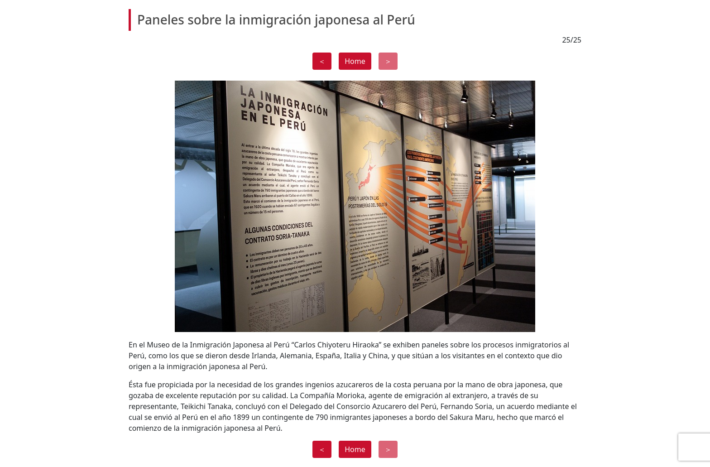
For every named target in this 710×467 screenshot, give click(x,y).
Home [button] (355, 61)
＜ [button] (322, 61)
